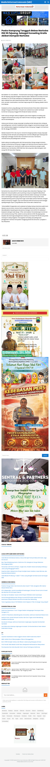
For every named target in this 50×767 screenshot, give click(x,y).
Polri (34, 716)
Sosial (3, 718)
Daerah (16, 710)
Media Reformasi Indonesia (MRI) (22, 760)
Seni (44, 716)
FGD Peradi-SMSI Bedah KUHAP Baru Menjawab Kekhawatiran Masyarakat (23, 644)
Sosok (8, 718)
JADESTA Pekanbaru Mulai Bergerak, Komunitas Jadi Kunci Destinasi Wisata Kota (24, 615)
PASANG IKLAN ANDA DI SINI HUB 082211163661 (26, 313)
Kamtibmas (40, 710)
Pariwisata (9, 716)
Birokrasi (4, 710)
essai (21, 718)
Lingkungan (26, 713)
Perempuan (17, 716)
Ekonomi (28, 710)
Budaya (10, 710)
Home (3, 26)
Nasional (33, 713)
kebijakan (35, 718)
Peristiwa (24, 716)
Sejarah (39, 716)
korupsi (42, 718)
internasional (27, 718)
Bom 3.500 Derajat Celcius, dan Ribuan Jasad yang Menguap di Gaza (21, 642)
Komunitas (12, 713)
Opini (3, 716)
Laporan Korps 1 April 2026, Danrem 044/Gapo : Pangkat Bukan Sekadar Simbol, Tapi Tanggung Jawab (28, 669)
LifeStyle (19, 713)
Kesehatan (5, 713)
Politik (29, 716)
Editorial (22, 710)
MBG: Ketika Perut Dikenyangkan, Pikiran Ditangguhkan (17, 639)
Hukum (34, 710)
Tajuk (16, 718)
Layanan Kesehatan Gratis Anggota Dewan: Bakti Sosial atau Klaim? (21, 637)
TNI (13, 718)
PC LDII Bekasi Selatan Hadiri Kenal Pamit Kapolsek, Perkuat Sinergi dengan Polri (28, 676)
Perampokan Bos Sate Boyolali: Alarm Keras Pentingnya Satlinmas (20, 647)
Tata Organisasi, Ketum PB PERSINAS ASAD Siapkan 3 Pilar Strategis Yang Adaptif (24, 602)
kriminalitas (5, 721)
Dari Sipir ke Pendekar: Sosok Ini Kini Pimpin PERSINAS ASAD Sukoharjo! (21, 595)
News (38, 713)
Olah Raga (44, 713)
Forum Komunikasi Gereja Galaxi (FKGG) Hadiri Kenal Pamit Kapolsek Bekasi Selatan (29, 662)
